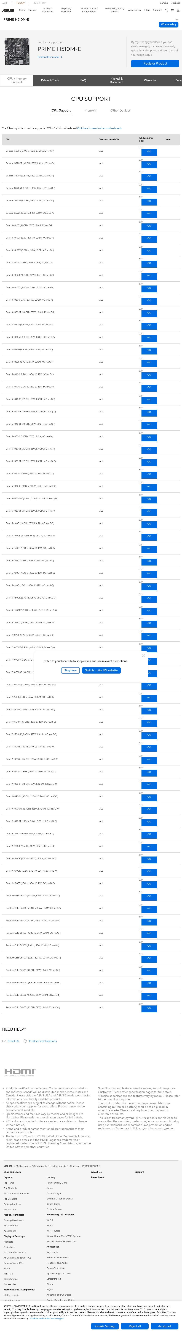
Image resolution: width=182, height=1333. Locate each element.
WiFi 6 (50, 1219)
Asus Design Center (145, 1198)
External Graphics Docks (60, 1192)
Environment (141, 1176)
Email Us (13, 1035)
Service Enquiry (99, 1232)
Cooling (51, 1171)
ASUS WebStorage (101, 1197)
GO (149, 145)
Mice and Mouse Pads (58, 1251)
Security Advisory (100, 1254)
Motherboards (11, 1289)
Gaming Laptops (12, 1198)
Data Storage (54, 1187)
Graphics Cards (12, 1294)
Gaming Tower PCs (13, 1257)
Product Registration (102, 1238)
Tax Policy (96, 1211)
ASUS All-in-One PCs (15, 1246)
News (94, 1187)
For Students (10, 1182)
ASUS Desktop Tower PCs (17, 1251)
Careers (95, 1216)
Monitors (8, 1235)
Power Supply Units (57, 1176)
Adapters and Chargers (59, 1288)
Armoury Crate (143, 1203)
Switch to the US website (101, 670)
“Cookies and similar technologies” (47, 1318)
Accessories (10, 1203)
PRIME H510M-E (16, 13)
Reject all (135, 1326)
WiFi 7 (50, 1214)
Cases (50, 1181)
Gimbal (50, 1278)
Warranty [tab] (150, 74)
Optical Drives (54, 1203)
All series (74, 1160)
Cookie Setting (104, 1326)
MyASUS (96, 1264)
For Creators (10, 1192)
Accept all (164, 1326)
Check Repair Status (102, 1227)
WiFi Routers (53, 1224)
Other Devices (120, 104)
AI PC (138, 1192)
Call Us (94, 1248)
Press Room (97, 1192)
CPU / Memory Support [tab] (16, 74)
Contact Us (97, 1176)
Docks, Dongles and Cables (61, 1294)
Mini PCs (8, 1267)
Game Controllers (56, 1262)
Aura (137, 1208)
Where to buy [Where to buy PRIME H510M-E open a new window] (168, 18)
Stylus (50, 1283)
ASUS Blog (140, 1187)
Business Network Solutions (61, 1235)
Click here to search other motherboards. (99, 122)
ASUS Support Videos (102, 1259)
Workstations (11, 1272)
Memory (90, 104)
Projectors (9, 1241)
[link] (91, 4)
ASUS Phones (11, 1219)
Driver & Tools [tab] (50, 74)
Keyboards (52, 1246)
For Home (9, 1176)
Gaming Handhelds (14, 1214)
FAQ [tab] (84, 74)
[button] (4, 4)
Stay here (70, 670)
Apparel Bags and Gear (59, 1267)
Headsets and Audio (57, 1256)
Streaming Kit (54, 1272)
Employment (97, 1181)
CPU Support (61, 104)
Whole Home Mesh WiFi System (64, 1230)
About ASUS (97, 1171)
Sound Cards (53, 1197)
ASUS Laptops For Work (16, 1187)
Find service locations (43, 1035)
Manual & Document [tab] (117, 74)
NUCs (7, 1262)
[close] (143, 655)
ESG (137, 1171)
